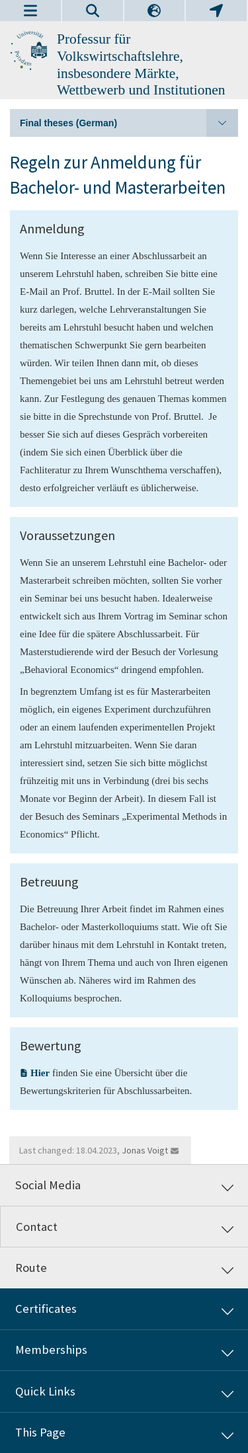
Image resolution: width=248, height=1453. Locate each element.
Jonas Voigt (145, 1150)
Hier (40, 1073)
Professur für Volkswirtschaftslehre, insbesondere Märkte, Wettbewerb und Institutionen (141, 64)
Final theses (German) (129, 123)
